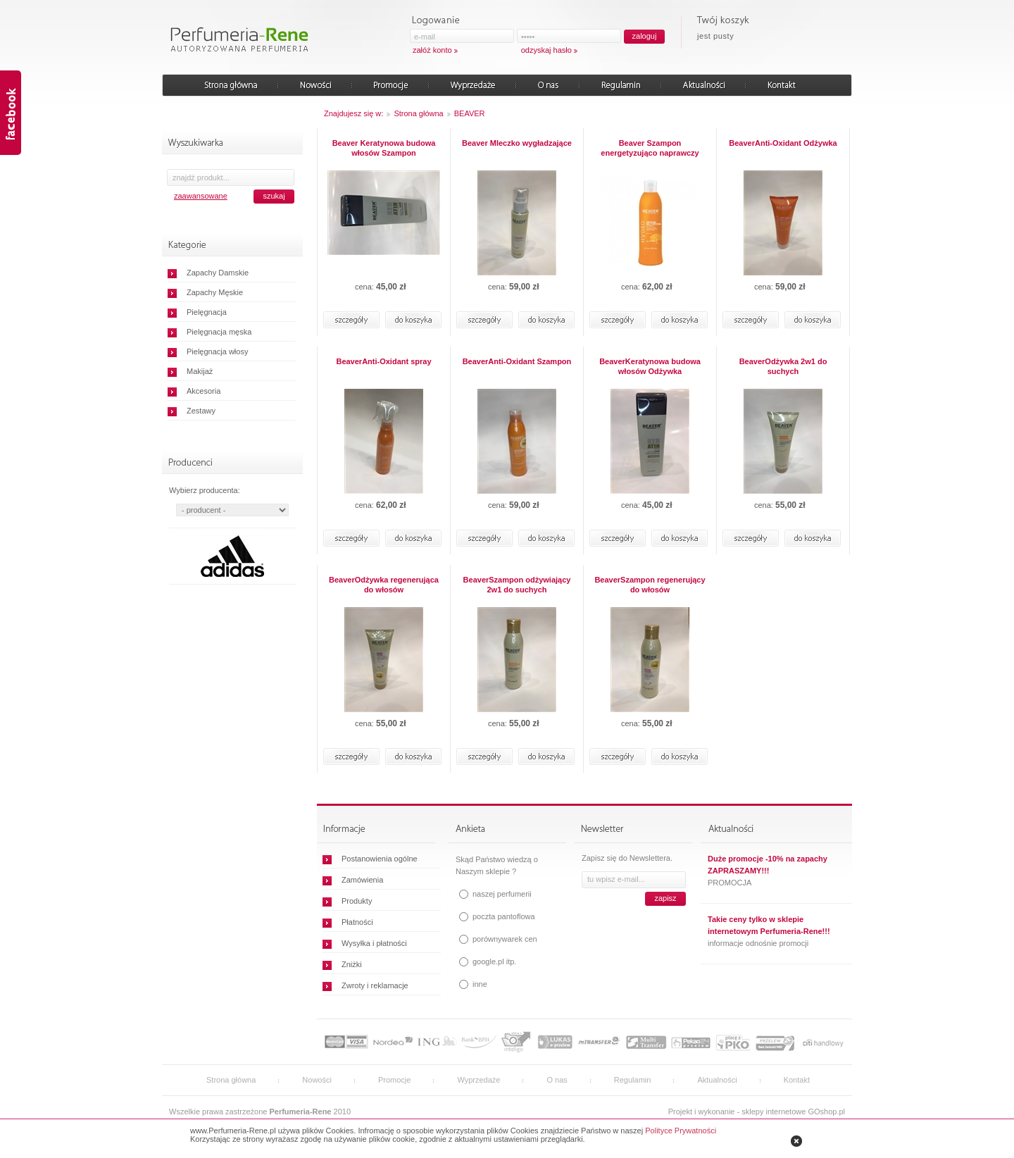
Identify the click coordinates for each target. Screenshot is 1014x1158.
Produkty (357, 901)
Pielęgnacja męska (219, 332)
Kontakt (797, 1080)
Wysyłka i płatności (374, 943)
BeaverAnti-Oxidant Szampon (517, 361)
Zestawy (201, 410)
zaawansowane (200, 196)
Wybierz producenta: (204, 490)
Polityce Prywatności (680, 1130)
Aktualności (717, 1080)
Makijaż (200, 371)
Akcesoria (203, 391)
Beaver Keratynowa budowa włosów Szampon (384, 148)
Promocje (394, 1080)
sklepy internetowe (773, 1111)
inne (479, 984)
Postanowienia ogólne (380, 858)
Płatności (357, 922)
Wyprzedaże (478, 1080)
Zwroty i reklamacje (375, 985)
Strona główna (418, 113)
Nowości (317, 1080)
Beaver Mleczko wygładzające (517, 143)
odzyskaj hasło (546, 50)
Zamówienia (362, 880)
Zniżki (352, 964)
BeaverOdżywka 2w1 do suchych (783, 366)
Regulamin (632, 1080)
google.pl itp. (494, 961)
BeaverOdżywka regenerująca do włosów (384, 584)
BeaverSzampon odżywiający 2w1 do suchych (517, 584)
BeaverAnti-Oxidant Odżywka (783, 143)
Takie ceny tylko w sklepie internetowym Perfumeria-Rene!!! (769, 925)
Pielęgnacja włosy (217, 351)
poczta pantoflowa (503, 916)
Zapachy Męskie (215, 292)
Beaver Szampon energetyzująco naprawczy (650, 148)
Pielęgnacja (207, 312)
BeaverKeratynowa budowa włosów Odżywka (650, 366)
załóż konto (432, 50)
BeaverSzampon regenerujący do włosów (649, 584)
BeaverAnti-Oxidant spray (383, 361)
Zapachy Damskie (218, 272)
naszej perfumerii (502, 894)
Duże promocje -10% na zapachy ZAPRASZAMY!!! (767, 864)
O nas (556, 1080)
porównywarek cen (504, 939)
